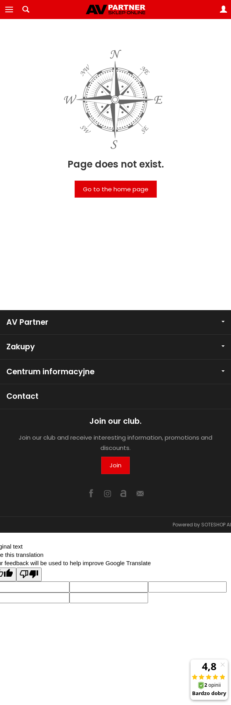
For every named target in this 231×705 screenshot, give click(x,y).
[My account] (223, 9)
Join (115, 465)
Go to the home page (115, 189)
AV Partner (115, 322)
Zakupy (115, 346)
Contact (22, 396)
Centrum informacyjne (115, 371)
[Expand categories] (9, 9)
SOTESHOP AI (216, 524)
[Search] (25, 9)
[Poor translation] (29, 574)
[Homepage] (115, 9)
